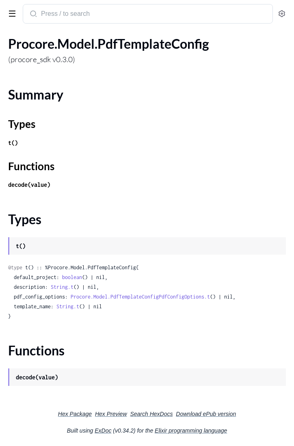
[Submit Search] (33, 14)
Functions (31, 166)
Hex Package (75, 414)
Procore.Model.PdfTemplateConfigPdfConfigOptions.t (140, 297)
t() (13, 142)
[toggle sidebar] (10, 13)
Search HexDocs (151, 414)
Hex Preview (111, 414)
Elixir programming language (191, 430)
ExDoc (103, 430)
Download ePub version (206, 414)
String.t (62, 287)
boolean (72, 277)
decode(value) (29, 184)
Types (21, 124)
